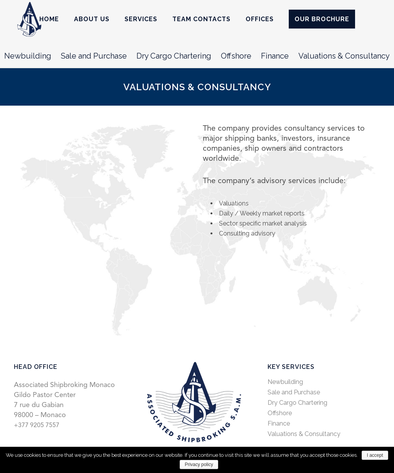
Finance (275, 56)
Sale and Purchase (94, 56)
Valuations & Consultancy (344, 56)
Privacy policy (199, 464)
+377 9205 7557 (36, 426)
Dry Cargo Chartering (173, 56)
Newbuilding (27, 56)
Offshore (236, 56)
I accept (375, 455)
